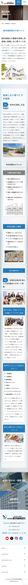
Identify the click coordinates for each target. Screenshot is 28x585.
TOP (2, 23)
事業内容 (7, 23)
